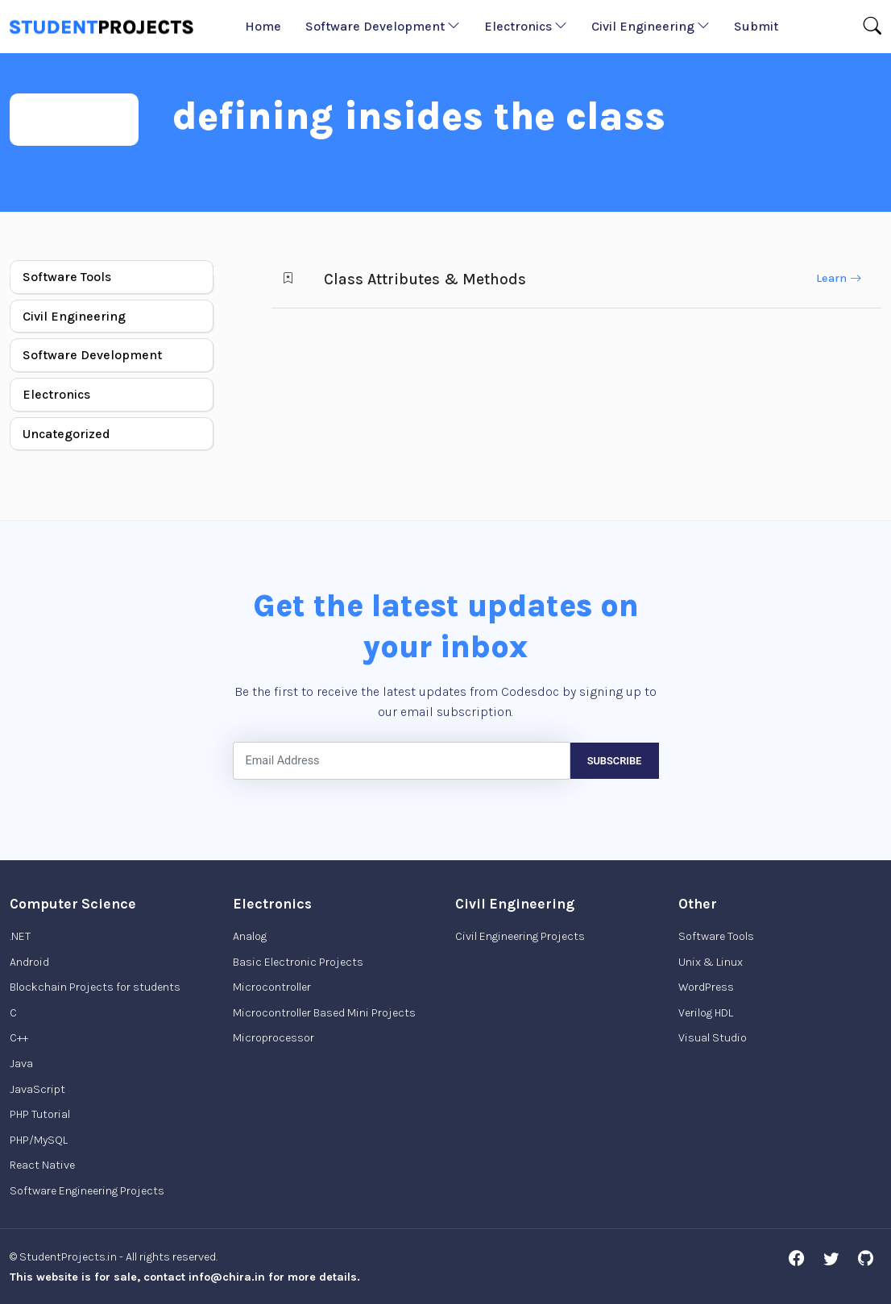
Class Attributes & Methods (425, 279)
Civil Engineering (650, 26)
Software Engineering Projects (87, 1191)
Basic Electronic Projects (298, 962)
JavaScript (37, 1089)
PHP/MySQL (39, 1140)
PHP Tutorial (40, 1114)
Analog (250, 936)
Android (29, 962)
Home (263, 26)
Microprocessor (273, 1038)
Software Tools (67, 276)
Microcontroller (272, 987)
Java (21, 1063)
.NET (20, 936)
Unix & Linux (710, 962)
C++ (19, 1038)
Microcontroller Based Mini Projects (324, 1013)
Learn (838, 278)
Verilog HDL (705, 1013)
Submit (756, 26)
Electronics (525, 26)
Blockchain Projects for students (95, 987)
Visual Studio (712, 1038)
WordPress (706, 987)
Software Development (382, 26)
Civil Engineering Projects (520, 936)
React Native (42, 1165)
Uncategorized (66, 433)
